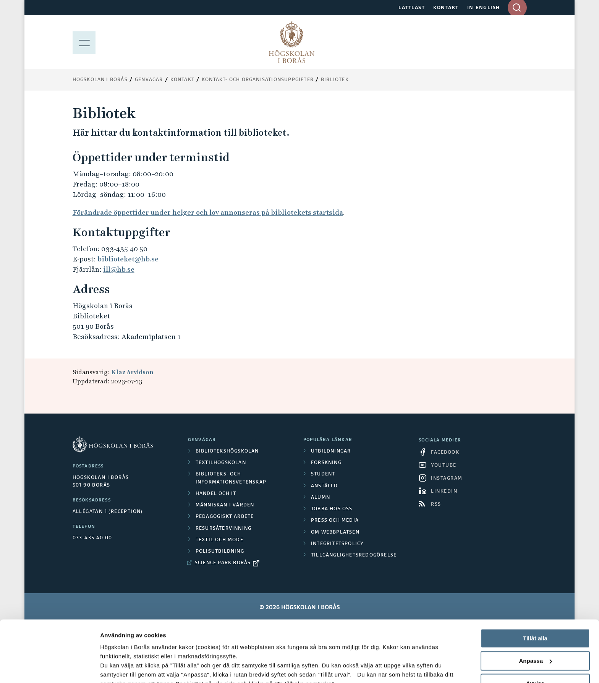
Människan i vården (225, 505)
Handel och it (216, 493)
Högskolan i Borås (100, 80)
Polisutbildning (220, 551)
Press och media (335, 520)
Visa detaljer (117, 668)
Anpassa (535, 605)
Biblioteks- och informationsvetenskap (231, 478)
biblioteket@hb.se (128, 259)
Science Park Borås (223, 563)
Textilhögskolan (221, 463)
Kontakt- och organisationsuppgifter (258, 80)
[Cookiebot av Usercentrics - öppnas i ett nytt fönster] (49, 668)
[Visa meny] (84, 42)
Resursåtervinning (223, 528)
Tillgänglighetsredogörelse (354, 555)
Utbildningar (331, 451)
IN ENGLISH (483, 8)
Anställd (324, 486)
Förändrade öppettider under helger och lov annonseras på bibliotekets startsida (208, 212)
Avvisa (535, 628)
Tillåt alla (535, 583)
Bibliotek (335, 80)
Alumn (320, 497)
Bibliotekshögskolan (227, 451)
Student (323, 474)
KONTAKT (446, 8)
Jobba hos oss (332, 509)
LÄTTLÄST (411, 8)
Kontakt (182, 80)
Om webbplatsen (335, 532)
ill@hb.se (118, 269)
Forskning (326, 463)
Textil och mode (219, 540)
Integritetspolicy (337, 544)
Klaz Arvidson (132, 372)
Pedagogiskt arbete (225, 516)
